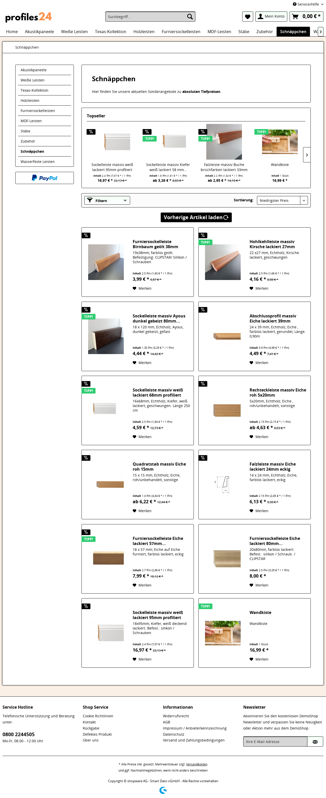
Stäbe (25, 131)
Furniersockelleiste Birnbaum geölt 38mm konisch (155, 244)
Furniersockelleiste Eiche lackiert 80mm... (275, 541)
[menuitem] (150, 16)
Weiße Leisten (33, 80)
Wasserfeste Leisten (38, 161)
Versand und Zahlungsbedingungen (194, 740)
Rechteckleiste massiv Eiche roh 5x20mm (278, 392)
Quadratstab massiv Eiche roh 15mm (159, 466)
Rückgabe (91, 728)
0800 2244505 (19, 734)
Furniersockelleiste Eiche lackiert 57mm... (158, 541)
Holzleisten (30, 100)
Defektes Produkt (97, 734)
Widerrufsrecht (176, 715)
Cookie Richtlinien (98, 715)
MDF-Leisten (31, 120)
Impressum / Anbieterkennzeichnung (195, 728)
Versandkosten (196, 764)
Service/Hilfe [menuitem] (306, 4)
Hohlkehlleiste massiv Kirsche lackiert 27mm (272, 244)
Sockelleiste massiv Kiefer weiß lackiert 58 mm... (168, 167)
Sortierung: (243, 200)
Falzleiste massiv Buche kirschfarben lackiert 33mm (224, 167)
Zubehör (28, 141)
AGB (166, 722)
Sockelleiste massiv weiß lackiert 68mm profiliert (158, 392)
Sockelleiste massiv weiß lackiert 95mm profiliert (112, 167)
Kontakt (89, 722)
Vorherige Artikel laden (196, 217)
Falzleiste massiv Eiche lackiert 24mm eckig (273, 466)
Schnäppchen (32, 151)
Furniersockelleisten (38, 110)
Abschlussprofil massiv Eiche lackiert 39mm (273, 318)
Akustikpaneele (34, 69)
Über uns (91, 740)
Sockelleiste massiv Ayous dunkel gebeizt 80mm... (159, 318)
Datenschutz (173, 734)
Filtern (97, 200)
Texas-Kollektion (34, 90)
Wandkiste (280, 164)
